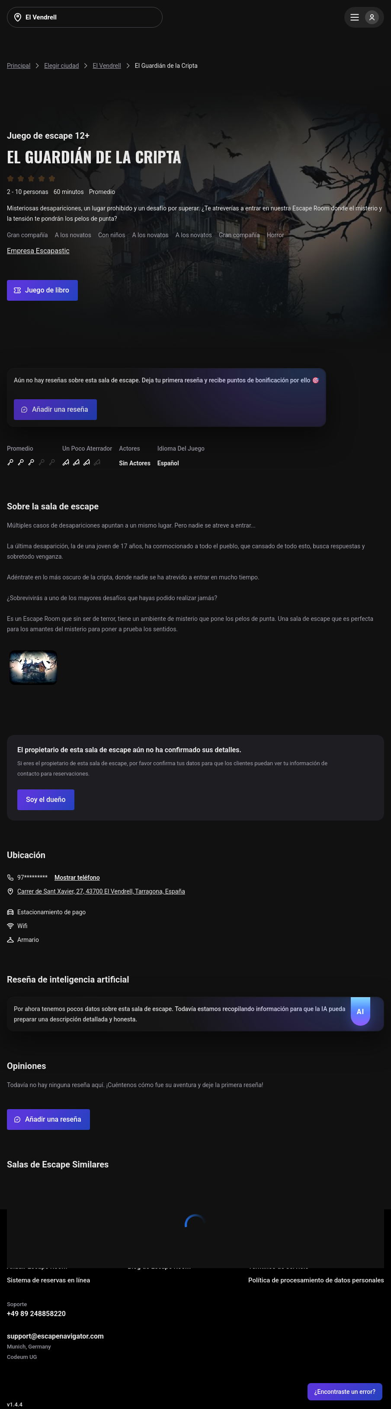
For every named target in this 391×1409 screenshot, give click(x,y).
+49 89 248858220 (36, 1314)
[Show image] (33, 668)
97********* (32, 877)
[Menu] (364, 17)
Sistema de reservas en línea (48, 1280)
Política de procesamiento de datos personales (316, 1280)
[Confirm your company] (45, 799)
